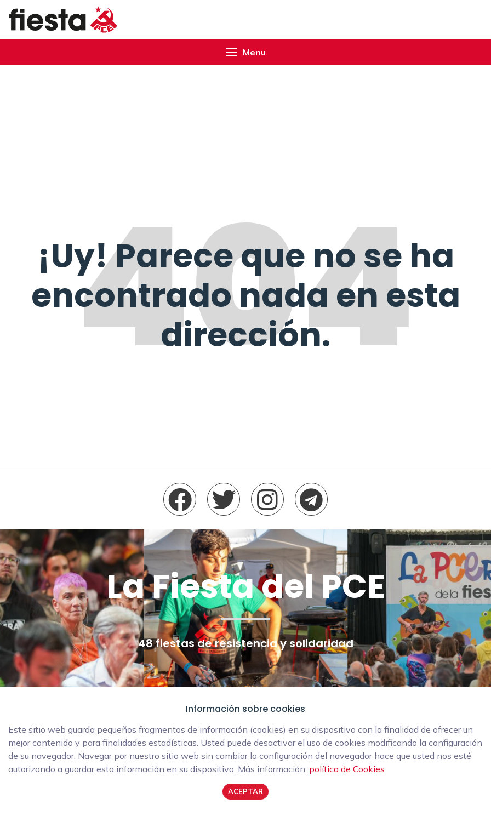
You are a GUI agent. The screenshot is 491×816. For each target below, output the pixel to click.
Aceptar (245, 791)
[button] (245, 52)
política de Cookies (347, 768)
